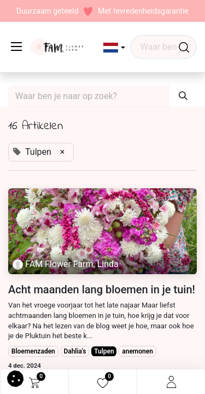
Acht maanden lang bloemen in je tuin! (101, 289)
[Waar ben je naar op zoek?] (184, 47)
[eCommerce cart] (34, 382)
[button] (114, 47)
